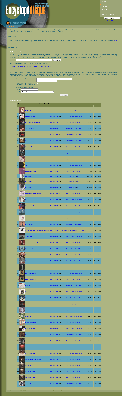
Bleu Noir (27, 140)
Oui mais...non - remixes (30, 322)
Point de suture (29, 334)
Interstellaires (29, 224)
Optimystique (28, 316)
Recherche (105, 6)
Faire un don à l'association (109, 14)
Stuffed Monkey (69, 110)
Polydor (75, 110)
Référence (90, 106)
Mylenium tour (28, 297)
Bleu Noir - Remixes (30, 146)
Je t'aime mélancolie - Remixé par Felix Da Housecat (37, 230)
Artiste (54, 106)
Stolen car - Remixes (30, 371)
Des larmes (28, 176)
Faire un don (40, 390)
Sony (78, 176)
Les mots (27, 254)
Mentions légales (31, 390)
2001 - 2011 (28, 110)
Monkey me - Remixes (30, 291)
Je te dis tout (28, 236)
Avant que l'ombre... (30, 128)
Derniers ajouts (109, 20)
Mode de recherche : (22, 81)
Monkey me (27, 285)
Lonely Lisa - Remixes (30, 273)
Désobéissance (28, 181)
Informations (105, 9)
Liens (103, 12)
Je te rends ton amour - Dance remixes (34, 242)
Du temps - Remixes (29, 199)
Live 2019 (27, 267)
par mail (115, 40)
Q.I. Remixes (28, 340)
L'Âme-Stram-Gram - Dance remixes (33, 248)
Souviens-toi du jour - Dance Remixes (34, 359)
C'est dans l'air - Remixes (31, 153)
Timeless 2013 (28, 383)
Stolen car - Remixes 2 (30, 377)
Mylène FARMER (54, 110)
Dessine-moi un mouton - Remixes (33, 193)
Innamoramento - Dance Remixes (32, 218)
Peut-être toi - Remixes (30, 328)
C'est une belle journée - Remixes (33, 159)
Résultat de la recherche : (17, 100)
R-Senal (68, 316)
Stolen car (28, 365)
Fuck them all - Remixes (31, 205)
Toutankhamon (65, 230)
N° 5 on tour (28, 304)
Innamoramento (28, 212)
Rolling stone (28, 347)
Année (60, 106)
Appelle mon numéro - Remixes (32, 122)
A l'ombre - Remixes (30, 116)
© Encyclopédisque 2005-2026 (18, 390)
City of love (28, 165)
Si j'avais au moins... (30, 353)
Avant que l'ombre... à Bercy (32, 134)
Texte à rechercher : (22, 78)
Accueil (104, 1)
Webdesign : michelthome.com (61, 390)
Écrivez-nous (48, 390)
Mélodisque (73, 390)
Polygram (72, 248)
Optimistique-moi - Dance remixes (33, 310)
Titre (37, 106)
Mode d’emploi (106, 4)
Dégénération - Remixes (30, 171)
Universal (80, 110)
